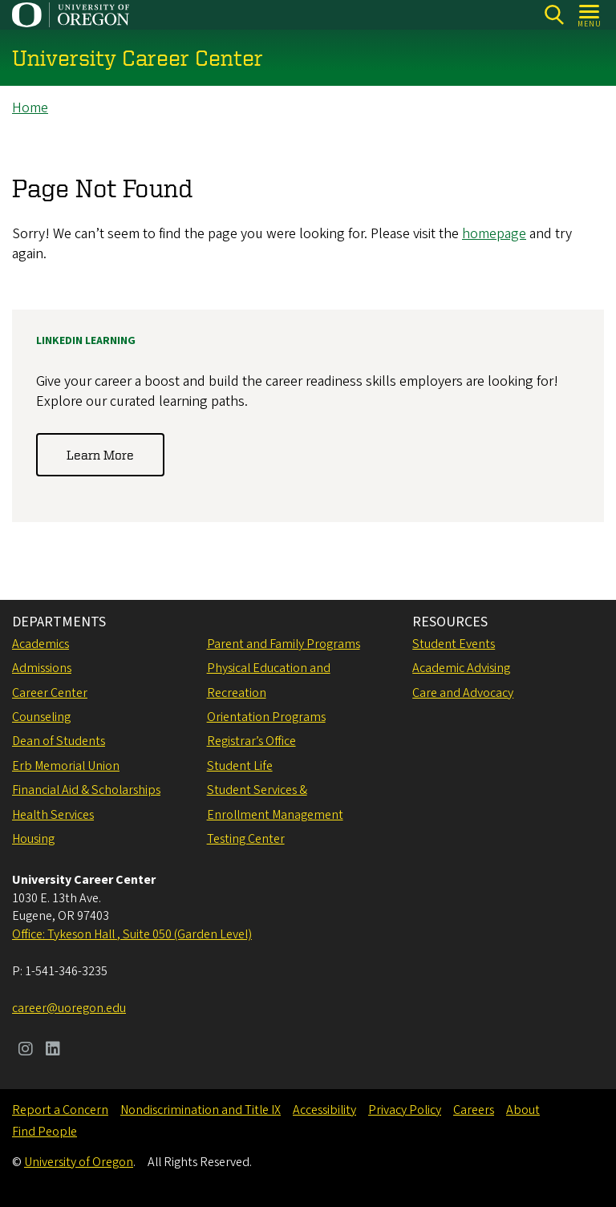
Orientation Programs (266, 717)
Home (30, 108)
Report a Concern (60, 1110)
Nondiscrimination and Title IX (200, 1110)
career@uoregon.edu (69, 1008)
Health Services (53, 815)
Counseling (41, 717)
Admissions (41, 668)
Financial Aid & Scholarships (86, 790)
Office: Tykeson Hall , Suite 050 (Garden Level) (132, 934)
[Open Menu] (590, 15)
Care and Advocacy (462, 693)
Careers (473, 1110)
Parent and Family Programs (283, 644)
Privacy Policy (404, 1110)
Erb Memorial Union (66, 766)
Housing (33, 839)
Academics (40, 644)
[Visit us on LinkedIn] (53, 1050)
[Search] (554, 15)
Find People (44, 1131)
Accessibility (324, 1110)
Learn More (100, 455)
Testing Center (246, 839)
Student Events (453, 644)
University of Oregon (78, 1162)
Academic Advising (461, 668)
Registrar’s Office (251, 741)
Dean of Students (58, 741)
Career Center (49, 693)
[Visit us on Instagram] (25, 1050)
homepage (494, 234)
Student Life (240, 766)
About (523, 1110)
